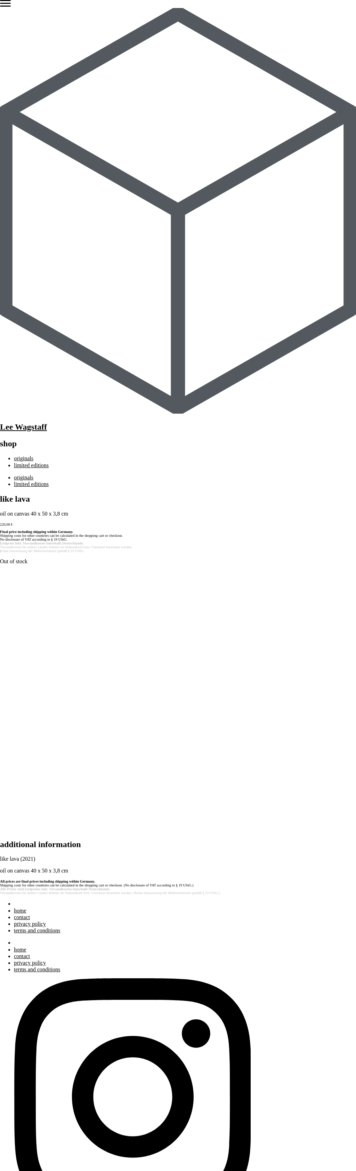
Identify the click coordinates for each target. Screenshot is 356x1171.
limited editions (31, 465)
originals (23, 458)
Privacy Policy (101, 1155)
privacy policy (30, 668)
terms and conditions (37, 675)
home (20, 655)
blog (19, 1029)
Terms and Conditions (152, 1155)
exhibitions (26, 1009)
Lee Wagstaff (23, 426)
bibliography (28, 1022)
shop (19, 1087)
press (19, 1015)
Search (7, 970)
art (17, 995)
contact (22, 661)
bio (17, 1002)
